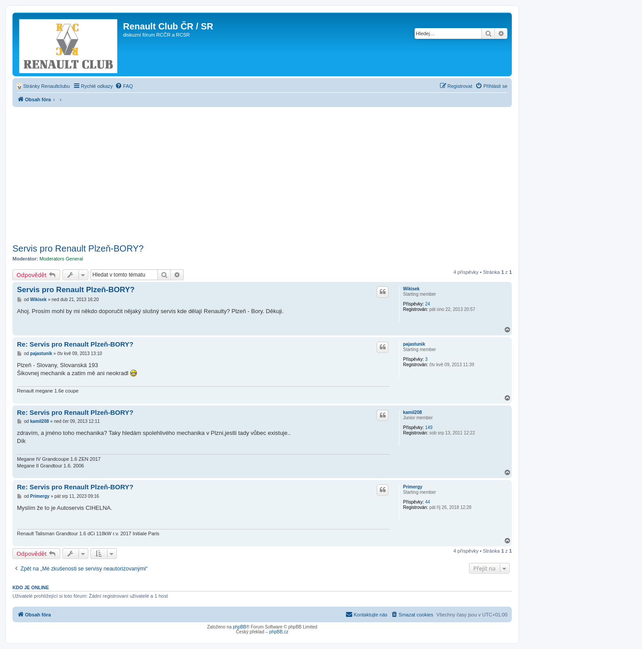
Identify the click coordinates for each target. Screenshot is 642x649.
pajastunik (414, 344)
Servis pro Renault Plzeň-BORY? (78, 248)
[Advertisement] (253, 174)
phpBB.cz (278, 631)
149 (428, 427)
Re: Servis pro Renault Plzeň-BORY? (75, 344)
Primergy (412, 486)
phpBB (239, 626)
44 (427, 502)
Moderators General (61, 258)
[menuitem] (43, 86)
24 (427, 304)
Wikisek (411, 288)
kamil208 (412, 412)
